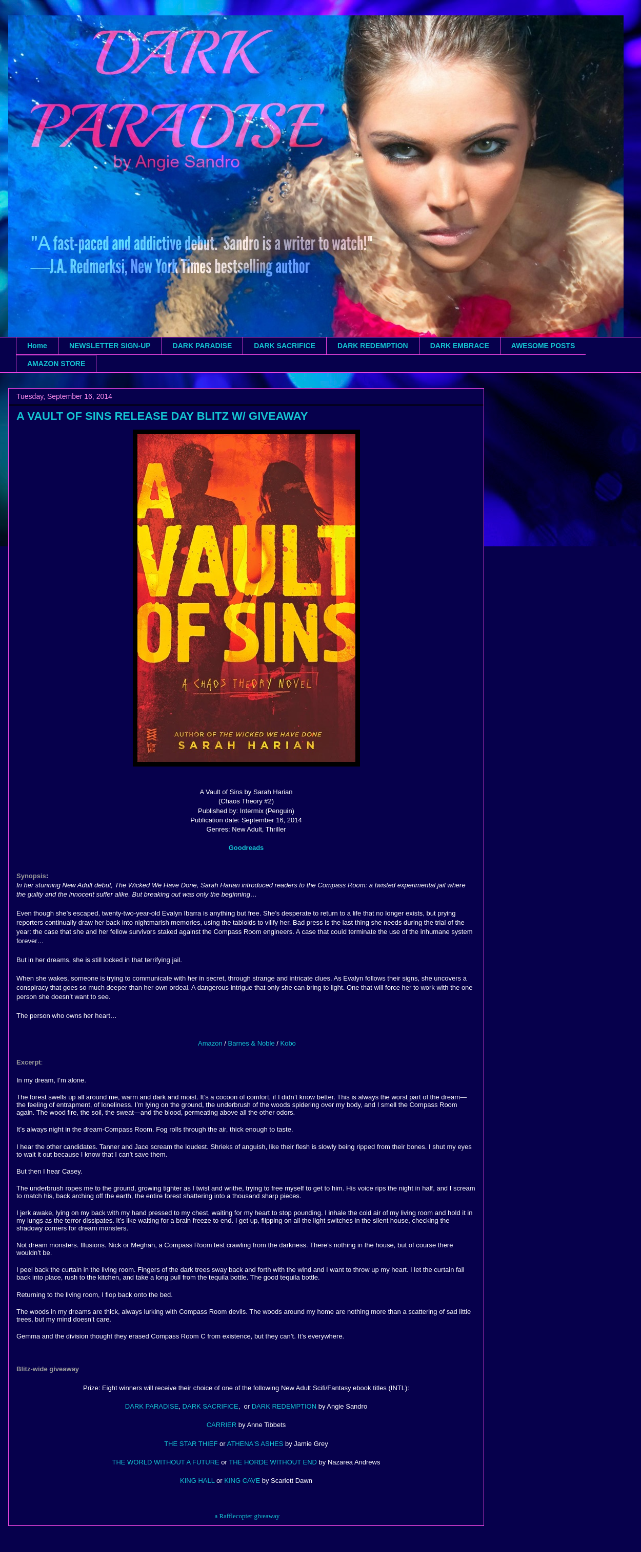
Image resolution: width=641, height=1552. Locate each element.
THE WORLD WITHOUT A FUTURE (165, 1462)
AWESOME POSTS (543, 346)
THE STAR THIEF (190, 1444)
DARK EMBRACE (459, 346)
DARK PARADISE (202, 346)
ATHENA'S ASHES (255, 1444)
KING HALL (197, 1480)
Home (37, 346)
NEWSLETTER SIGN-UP (110, 346)
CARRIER (222, 1425)
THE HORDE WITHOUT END (273, 1462)
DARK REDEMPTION (372, 346)
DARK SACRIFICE (284, 346)
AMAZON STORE (56, 363)
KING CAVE (242, 1480)
